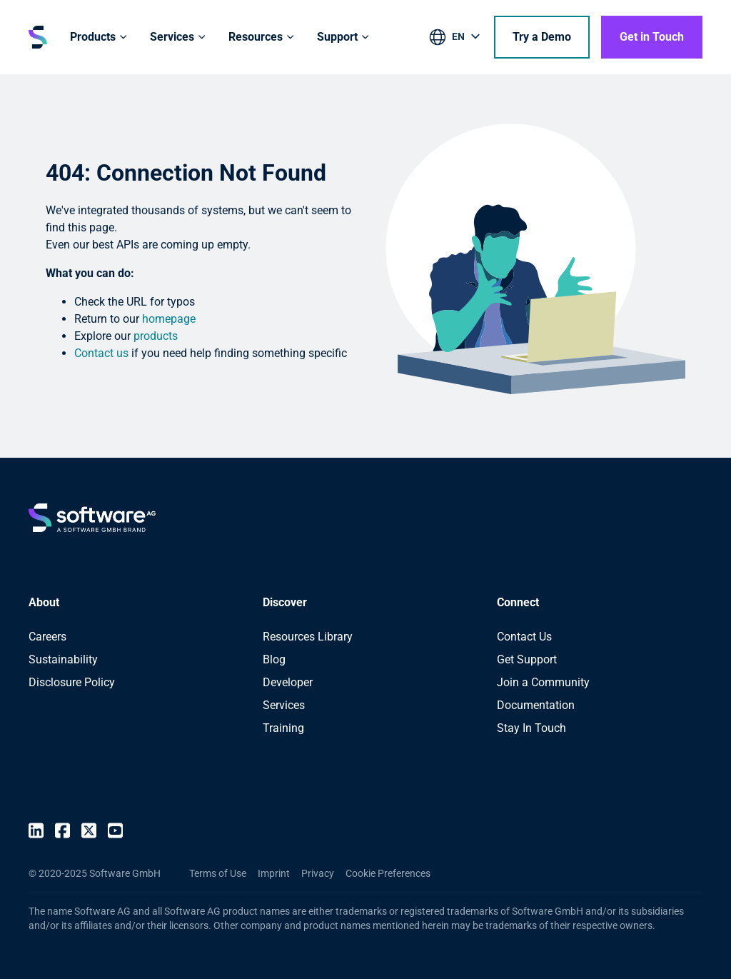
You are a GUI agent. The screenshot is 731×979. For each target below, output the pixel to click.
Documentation (536, 705)
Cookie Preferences (388, 873)
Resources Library (308, 636)
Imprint (274, 873)
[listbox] (456, 39)
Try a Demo (542, 37)
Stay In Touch (531, 728)
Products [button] (93, 37)
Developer (288, 682)
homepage (169, 319)
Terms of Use (217, 873)
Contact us (101, 353)
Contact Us (524, 636)
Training (283, 728)
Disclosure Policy (72, 682)
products (155, 336)
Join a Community (543, 682)
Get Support (527, 659)
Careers (47, 636)
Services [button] (172, 37)
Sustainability (63, 659)
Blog (274, 659)
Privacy (317, 873)
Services (284, 705)
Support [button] (337, 37)
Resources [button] (255, 37)
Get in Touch (652, 37)
